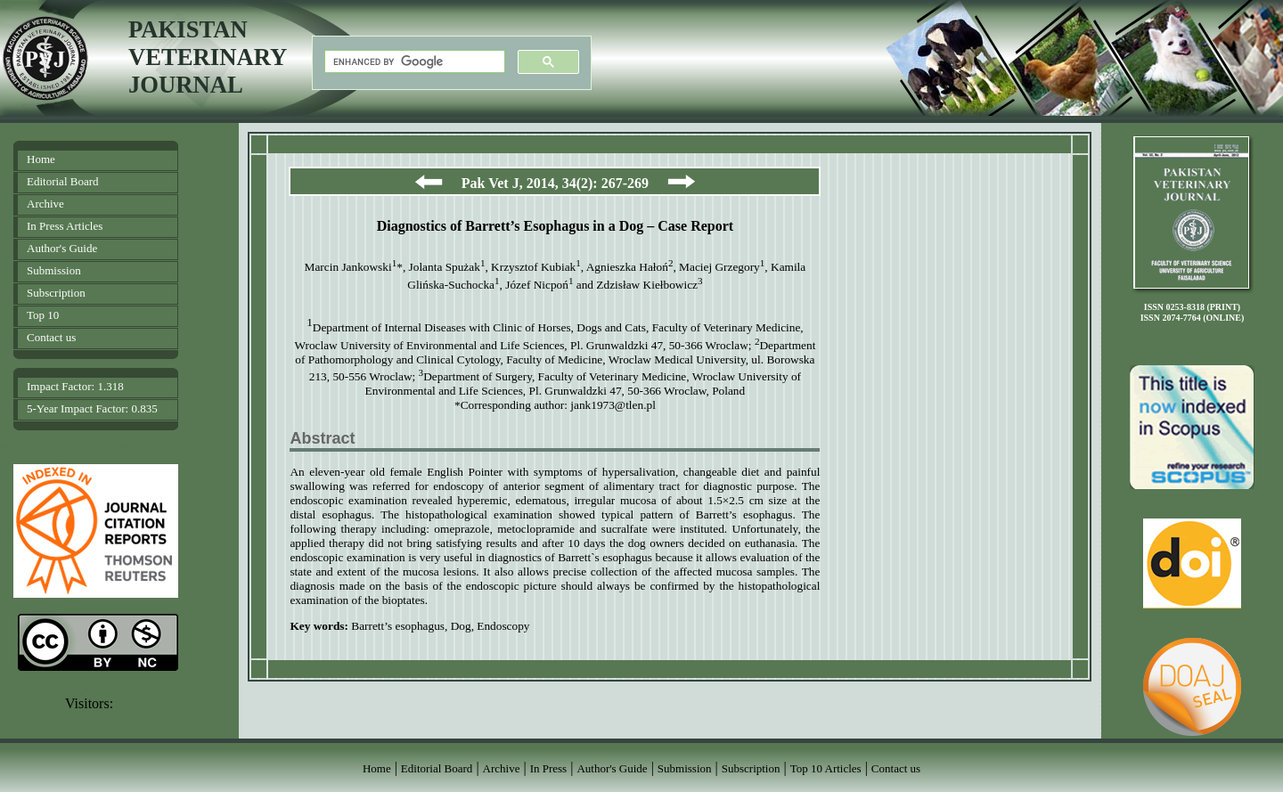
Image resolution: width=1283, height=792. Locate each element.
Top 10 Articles (826, 768)
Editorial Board (63, 181)
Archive (45, 203)
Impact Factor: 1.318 (75, 386)
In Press (549, 768)
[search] (413, 62)
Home (41, 159)
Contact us (51, 337)
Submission (54, 270)
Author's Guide (62, 248)
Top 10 (43, 315)
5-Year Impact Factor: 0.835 (92, 408)
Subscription (56, 292)
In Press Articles (64, 226)
